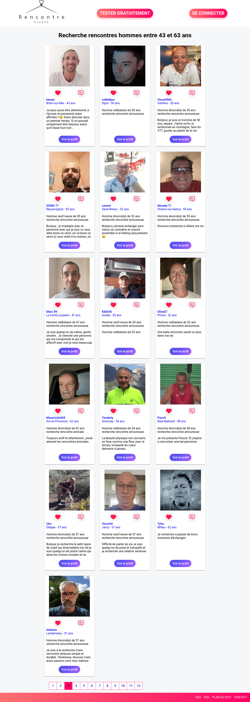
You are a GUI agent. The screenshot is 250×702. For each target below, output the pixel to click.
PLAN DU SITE (221, 697)
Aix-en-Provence (57, 421)
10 (123, 686)
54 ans (120, 421)
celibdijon (108, 99)
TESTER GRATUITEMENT (125, 13)
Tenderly (107, 417)
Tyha (160, 524)
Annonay (107, 421)
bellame (51, 630)
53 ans (116, 315)
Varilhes (162, 103)
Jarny (105, 527)
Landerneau (54, 633)
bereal (50, 99)
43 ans (71, 103)
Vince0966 (164, 99)
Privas (161, 315)
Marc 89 (51, 311)
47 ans (76, 315)
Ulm (48, 524)
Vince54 (107, 524)
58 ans (181, 421)
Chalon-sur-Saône (169, 209)
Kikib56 (107, 311)
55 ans (70, 209)
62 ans (74, 421)
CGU (207, 697)
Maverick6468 (55, 417)
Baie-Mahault (166, 421)
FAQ (198, 697)
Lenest (106, 205)
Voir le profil (69, 139)
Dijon (105, 103)
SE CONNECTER (208, 13)
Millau (161, 527)
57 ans (62, 527)
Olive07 (162, 311)
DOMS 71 (52, 205)
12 (138, 686)
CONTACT (240, 697)
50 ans (115, 103)
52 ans (124, 209)
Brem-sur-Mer (55, 103)
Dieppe (50, 527)
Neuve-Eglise (54, 209)
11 (131, 686)
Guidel (106, 315)
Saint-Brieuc (110, 209)
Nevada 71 (164, 205)
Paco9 (161, 417)
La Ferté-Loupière (57, 315)
